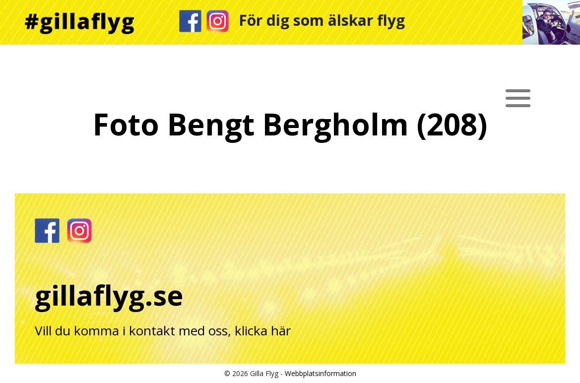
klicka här (263, 330)
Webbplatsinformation (320, 373)
